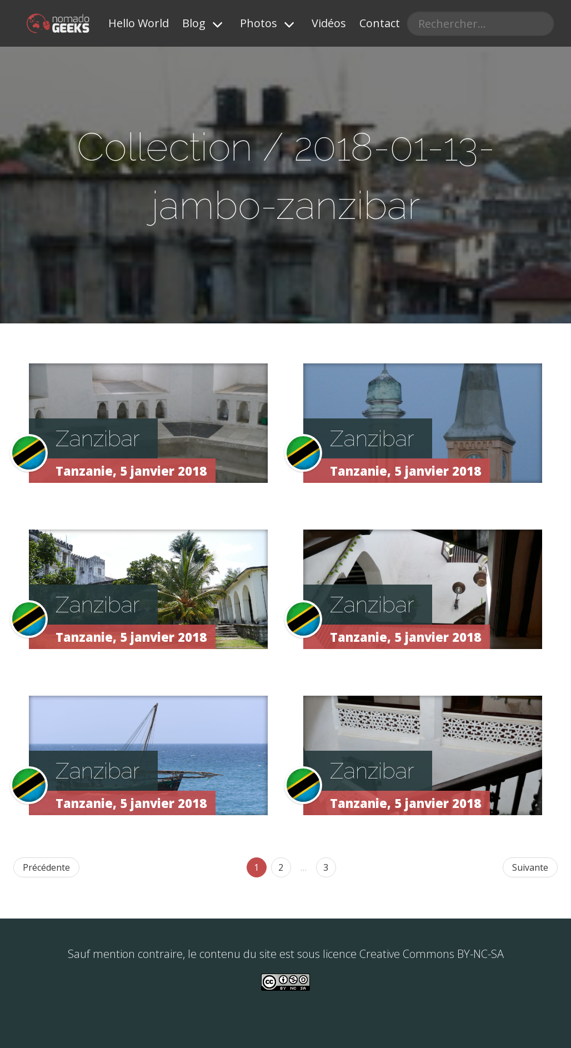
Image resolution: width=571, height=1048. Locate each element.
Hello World (138, 23)
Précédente (46, 867)
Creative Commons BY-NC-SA (431, 953)
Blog (194, 23)
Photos (258, 23)
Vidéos (329, 23)
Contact (379, 23)
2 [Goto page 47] (280, 867)
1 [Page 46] (256, 867)
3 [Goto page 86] (325, 867)
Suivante (530, 867)
